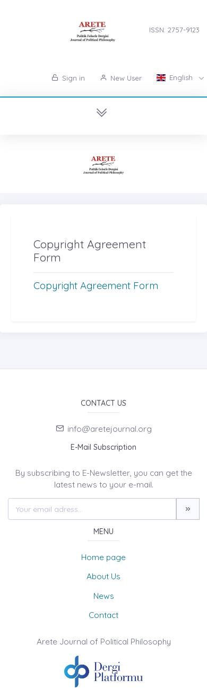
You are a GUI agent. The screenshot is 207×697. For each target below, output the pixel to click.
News (103, 596)
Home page (103, 557)
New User (121, 78)
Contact (103, 615)
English (176, 77)
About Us (103, 576)
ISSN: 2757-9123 (174, 29)
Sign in (68, 78)
